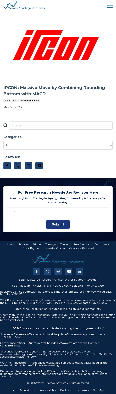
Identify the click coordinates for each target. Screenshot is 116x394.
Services (23, 244)
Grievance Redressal (81, 248)
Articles (36, 244)
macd (15, 100)
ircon (7, 100)
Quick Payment (32, 248)
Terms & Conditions (23, 390)
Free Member (82, 244)
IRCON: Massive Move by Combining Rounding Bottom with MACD (54, 90)
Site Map (98, 390)
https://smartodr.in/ (90, 328)
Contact (65, 244)
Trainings (50, 244)
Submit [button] (58, 224)
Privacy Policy (47, 390)
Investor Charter (55, 248)
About (10, 244)
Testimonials (102, 244)
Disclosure (66, 390)
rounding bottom (30, 100)
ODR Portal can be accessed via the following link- (45, 328)
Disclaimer (83, 390)
